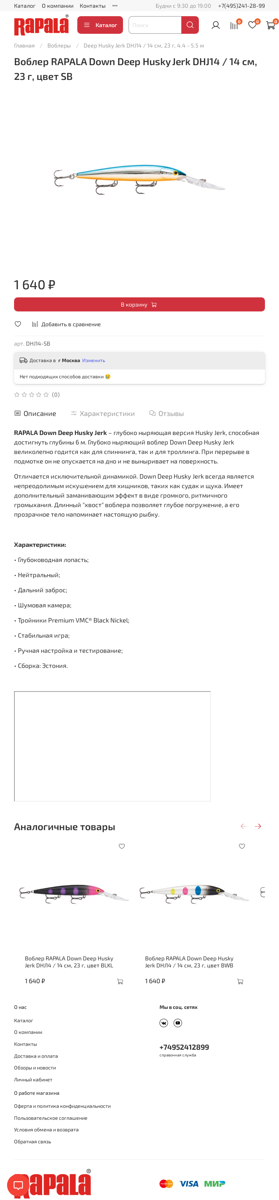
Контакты (93, 5)
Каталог (24, 5)
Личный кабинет (33, 1090)
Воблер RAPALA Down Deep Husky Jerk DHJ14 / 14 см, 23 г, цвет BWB (200, 972)
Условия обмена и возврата (46, 1140)
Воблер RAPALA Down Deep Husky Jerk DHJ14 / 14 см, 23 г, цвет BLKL (69, 972)
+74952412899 (184, 1057)
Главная (24, 45)
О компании (57, 5)
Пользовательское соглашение (50, 1128)
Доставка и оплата (36, 1066)
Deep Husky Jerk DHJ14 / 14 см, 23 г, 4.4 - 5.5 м (144, 45)
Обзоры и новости (35, 1078)
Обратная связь (32, 1152)
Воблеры (59, 45)
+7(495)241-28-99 (241, 5)
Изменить (93, 360)
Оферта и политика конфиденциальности (62, 1116)
